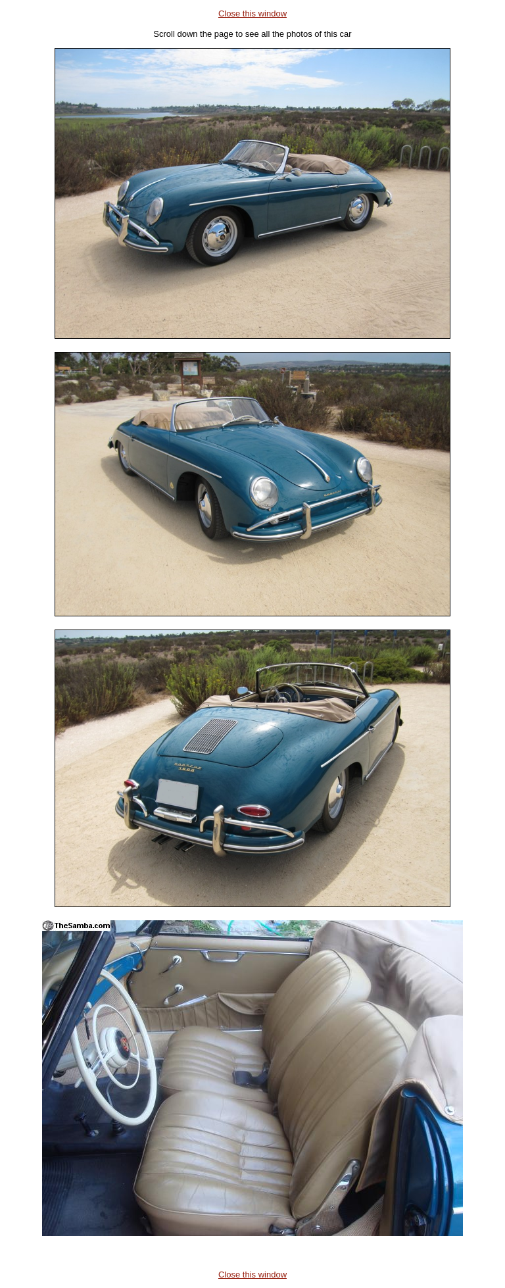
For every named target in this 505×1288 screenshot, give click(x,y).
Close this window (252, 13)
